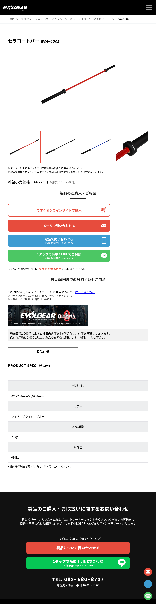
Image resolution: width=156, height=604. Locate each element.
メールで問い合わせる (114, 210)
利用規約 (82, 592)
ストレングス (77, 19)
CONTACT (148, 572)
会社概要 (94, 592)
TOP (11, 19)
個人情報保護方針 (67, 592)
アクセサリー (101, 19)
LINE (148, 596)
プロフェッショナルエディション (42, 19)
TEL (148, 584)
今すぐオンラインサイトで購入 (42, 210)
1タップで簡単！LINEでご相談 (78, 533)
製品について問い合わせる (78, 517)
